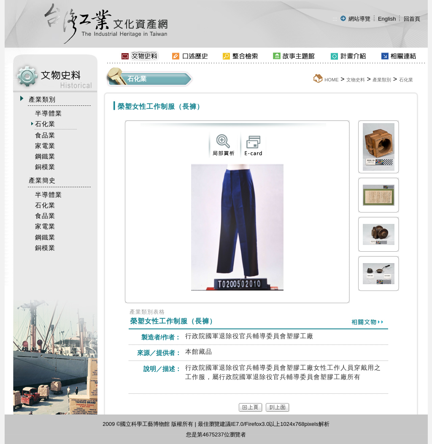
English (387, 19)
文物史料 (355, 79)
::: (334, 19)
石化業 (406, 79)
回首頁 (412, 19)
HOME (331, 79)
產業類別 (382, 79)
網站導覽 (359, 19)
